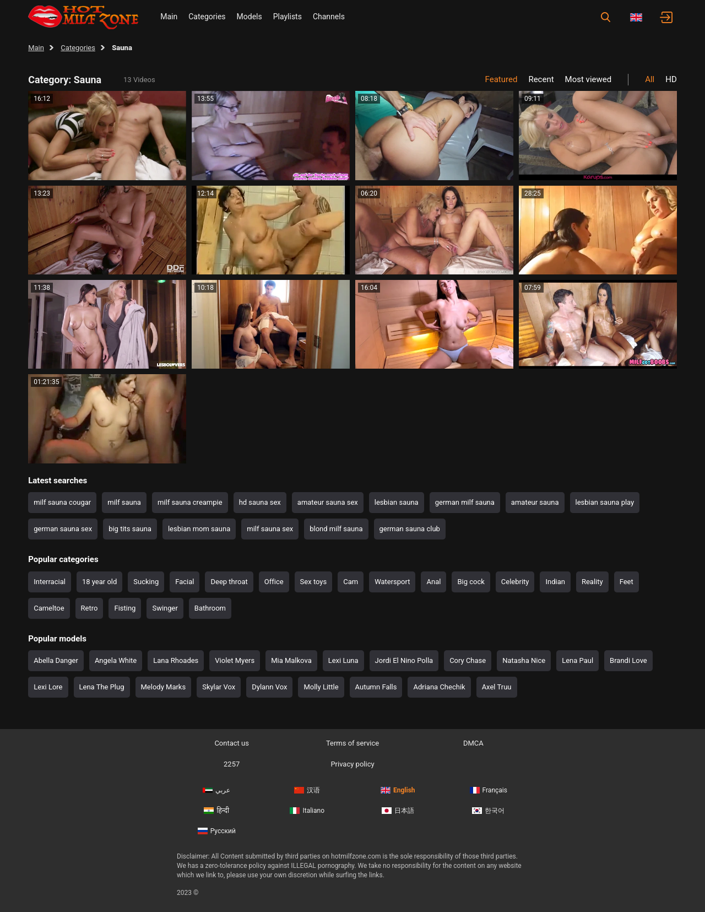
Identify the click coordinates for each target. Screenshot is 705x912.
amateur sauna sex (327, 502)
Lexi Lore (48, 687)
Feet (626, 582)
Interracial (50, 582)
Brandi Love (628, 660)
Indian (555, 582)
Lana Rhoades (175, 660)
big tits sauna (130, 529)
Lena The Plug (101, 687)
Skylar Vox (218, 687)
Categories (206, 16)
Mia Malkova (291, 660)
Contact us (231, 743)
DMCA (473, 743)
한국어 (488, 810)
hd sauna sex (260, 502)
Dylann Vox (269, 687)
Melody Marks (163, 687)
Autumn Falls (376, 687)
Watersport (392, 582)
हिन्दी (216, 810)
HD (671, 79)
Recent (541, 79)
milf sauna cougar (62, 502)
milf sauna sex (270, 529)
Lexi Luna (343, 660)
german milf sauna (465, 502)
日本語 (398, 810)
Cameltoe (49, 608)
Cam (350, 582)
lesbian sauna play (605, 502)
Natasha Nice (523, 660)
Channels (329, 16)
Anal (433, 582)
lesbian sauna (397, 502)
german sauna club (409, 529)
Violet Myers (234, 660)
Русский (217, 831)
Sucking (146, 582)
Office (274, 582)
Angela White (116, 660)
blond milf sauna (336, 529)
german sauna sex (63, 529)
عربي (216, 790)
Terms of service (352, 743)
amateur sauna (535, 502)
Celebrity (515, 582)
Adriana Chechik (439, 687)
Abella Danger (56, 660)
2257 (232, 764)
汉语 (307, 790)
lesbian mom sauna (199, 529)
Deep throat (228, 582)
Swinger (164, 608)
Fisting (124, 608)
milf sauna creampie (190, 502)
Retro (89, 608)
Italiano (307, 810)
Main (168, 16)
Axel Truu (497, 687)
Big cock (470, 582)
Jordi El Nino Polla (404, 660)
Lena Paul (577, 660)
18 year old (99, 582)
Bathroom (210, 608)
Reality (592, 582)
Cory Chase (467, 660)
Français (488, 790)
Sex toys (313, 582)
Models (249, 16)
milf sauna (124, 502)
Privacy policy (352, 764)
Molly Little (320, 687)
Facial (184, 582)
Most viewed (588, 79)
